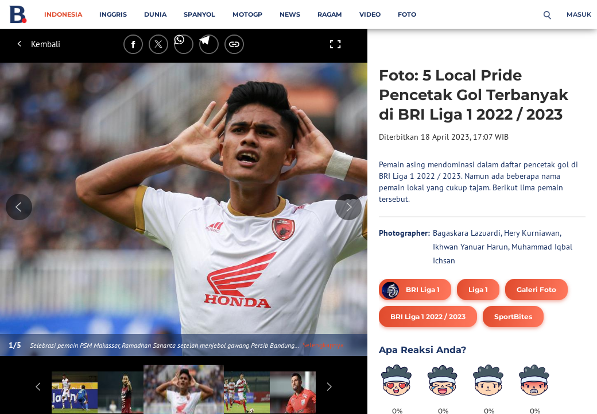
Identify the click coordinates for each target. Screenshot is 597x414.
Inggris (113, 14)
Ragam (329, 14)
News (290, 14)
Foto (407, 14)
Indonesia (63, 14)
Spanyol (199, 14)
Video (370, 14)
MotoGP (247, 14)
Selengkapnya (323, 344)
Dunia (155, 14)
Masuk (579, 14)
